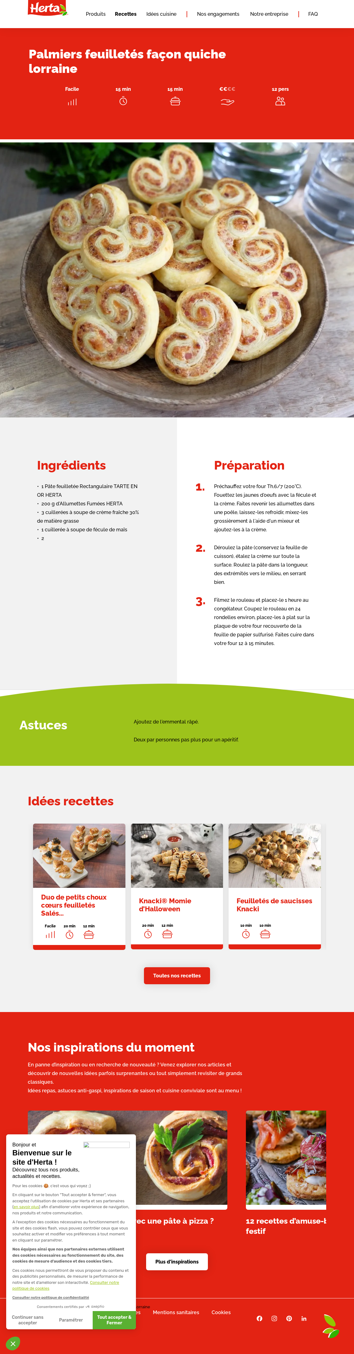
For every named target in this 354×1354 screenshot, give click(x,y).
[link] (79, 893)
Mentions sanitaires (176, 1312)
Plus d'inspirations (177, 1262)
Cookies (221, 1312)
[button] (13, 1343)
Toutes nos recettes (177, 976)
